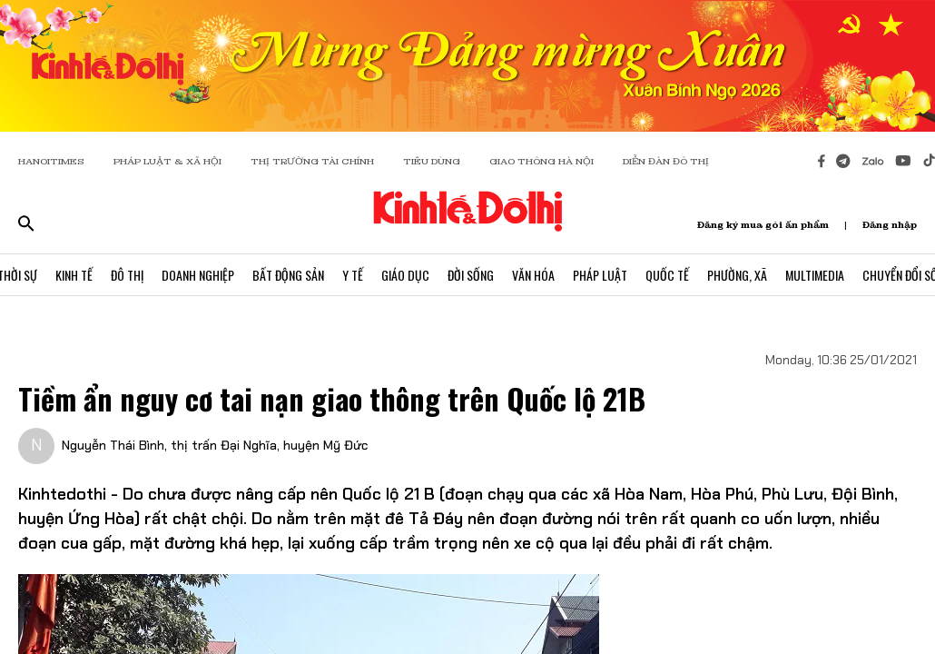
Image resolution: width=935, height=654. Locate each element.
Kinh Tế (74, 274)
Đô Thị (127, 274)
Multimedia (814, 274)
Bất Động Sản (288, 274)
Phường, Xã (737, 274)
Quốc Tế (667, 274)
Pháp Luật (600, 274)
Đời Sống (471, 274)
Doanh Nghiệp (198, 274)
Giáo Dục (405, 274)
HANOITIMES (51, 161)
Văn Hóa (533, 274)
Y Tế (352, 274)
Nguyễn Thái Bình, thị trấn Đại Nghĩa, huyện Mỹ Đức (215, 445)
